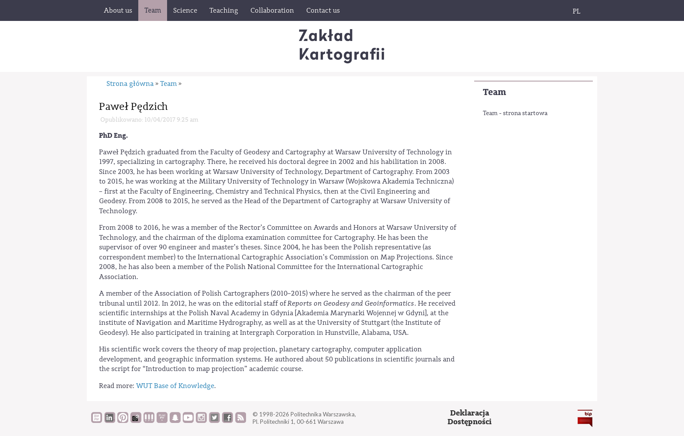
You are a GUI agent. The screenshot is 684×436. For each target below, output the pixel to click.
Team (494, 92)
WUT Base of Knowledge (175, 386)
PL (577, 11)
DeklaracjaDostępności (470, 417)
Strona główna (130, 83)
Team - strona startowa (515, 113)
